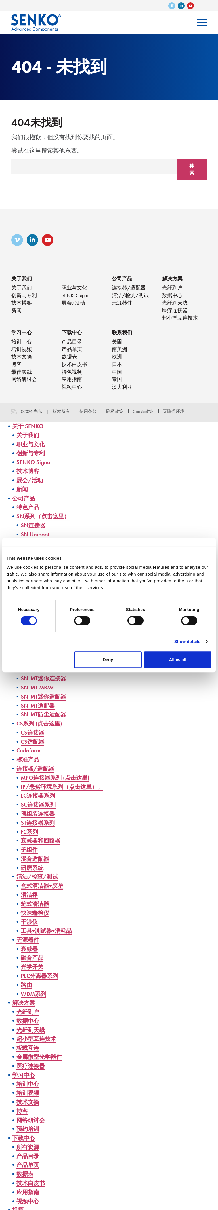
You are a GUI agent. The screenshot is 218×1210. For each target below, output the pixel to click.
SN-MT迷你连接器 (44, 678)
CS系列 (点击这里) (40, 723)
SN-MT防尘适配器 (44, 714)
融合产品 (33, 955)
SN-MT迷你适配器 (44, 696)
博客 (16, 366)
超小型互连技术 (180, 319)
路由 (27, 982)
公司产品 (122, 279)
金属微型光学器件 (40, 1053)
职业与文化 (74, 288)
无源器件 (122, 304)
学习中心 (21, 334)
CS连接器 (33, 732)
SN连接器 (33, 527)
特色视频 (72, 374)
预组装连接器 (38, 812)
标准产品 (28, 759)
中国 (117, 374)
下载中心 (72, 334)
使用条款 (88, 413)
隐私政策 (114, 413)
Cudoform (29, 750)
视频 (18, 1205)
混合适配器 (36, 857)
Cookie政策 (143, 413)
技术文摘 (21, 359)
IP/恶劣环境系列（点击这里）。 (64, 786)
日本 (117, 366)
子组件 (30, 848)
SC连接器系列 (39, 803)
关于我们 (21, 279)
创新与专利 (24, 296)
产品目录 (72, 343)
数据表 (69, 359)
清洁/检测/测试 (130, 296)
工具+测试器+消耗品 (48, 928)
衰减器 (30, 946)
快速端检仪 (36, 911)
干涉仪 (30, 920)
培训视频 (21, 351)
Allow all (177, 659)
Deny (108, 659)
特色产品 (28, 509)
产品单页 (72, 351)
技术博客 (21, 304)
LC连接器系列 (39, 795)
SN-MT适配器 (38, 705)
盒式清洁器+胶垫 (43, 884)
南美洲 (119, 351)
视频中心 (72, 389)
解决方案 (172, 279)
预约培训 (28, 1125)
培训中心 (21, 343)
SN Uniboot (35, 536)
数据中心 (172, 296)
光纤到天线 (175, 304)
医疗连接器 (175, 311)
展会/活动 (73, 304)
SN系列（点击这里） (44, 518)
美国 (117, 343)
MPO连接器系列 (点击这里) (57, 777)
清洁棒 (30, 893)
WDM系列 (34, 991)
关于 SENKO (28, 428)
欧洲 (117, 359)
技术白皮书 (74, 366)
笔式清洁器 (36, 902)
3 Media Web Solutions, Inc (14, 414)
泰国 (117, 381)
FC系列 (30, 830)
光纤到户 (172, 288)
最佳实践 (21, 374)
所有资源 (28, 1143)
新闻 (16, 311)
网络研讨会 (24, 381)
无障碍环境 (173, 413)
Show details (187, 641)
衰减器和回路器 (41, 839)
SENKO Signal (76, 296)
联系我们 (122, 334)
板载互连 (28, 1045)
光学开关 (33, 964)
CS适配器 (33, 741)
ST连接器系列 (38, 821)
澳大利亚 (122, 389)
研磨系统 (33, 866)
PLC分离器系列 (40, 973)
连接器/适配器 (129, 288)
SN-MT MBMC (39, 687)
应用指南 (72, 381)
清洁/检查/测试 (38, 875)
